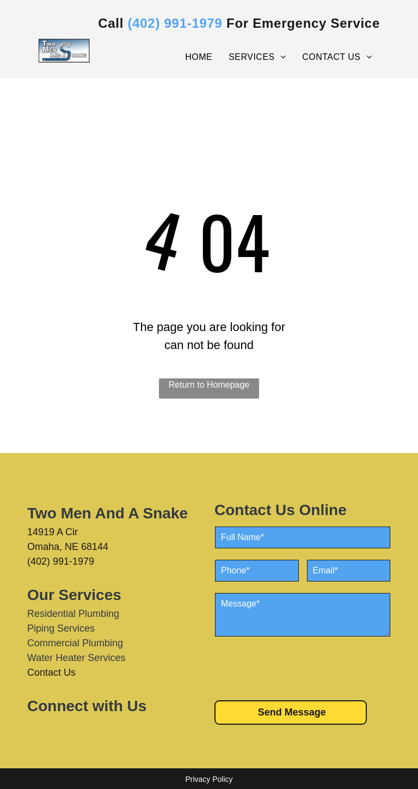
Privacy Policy (208, 779)
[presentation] (297, 667)
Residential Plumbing (73, 613)
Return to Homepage (209, 384)
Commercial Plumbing (75, 643)
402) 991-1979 (177, 23)
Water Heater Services (76, 657)
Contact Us (51, 672)
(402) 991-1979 (60, 561)
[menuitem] (198, 57)
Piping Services (61, 628)
